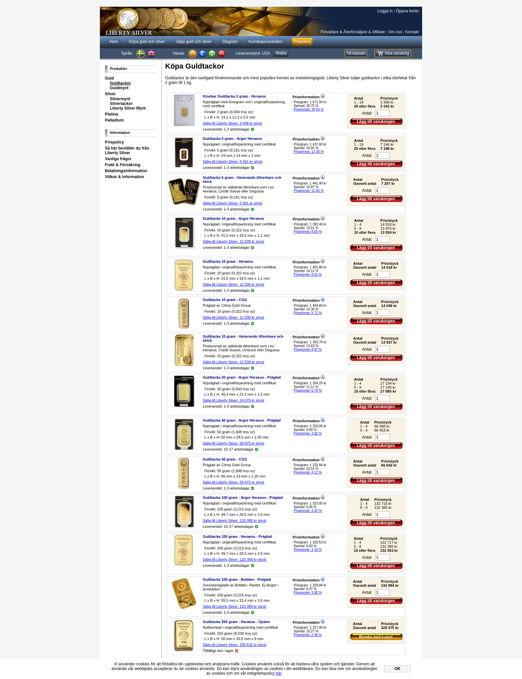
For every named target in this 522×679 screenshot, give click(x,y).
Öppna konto (407, 11)
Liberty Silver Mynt (127, 108)
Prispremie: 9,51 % (308, 274)
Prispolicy (114, 142)
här (278, 673)
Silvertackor (121, 103)
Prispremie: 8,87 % (308, 349)
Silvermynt (120, 99)
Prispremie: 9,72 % (308, 313)
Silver (110, 94)
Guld (109, 78)
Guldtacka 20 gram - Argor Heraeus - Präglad (242, 377)
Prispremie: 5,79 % (308, 390)
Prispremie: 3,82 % (308, 433)
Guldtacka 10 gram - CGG (225, 300)
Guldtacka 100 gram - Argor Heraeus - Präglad (243, 498)
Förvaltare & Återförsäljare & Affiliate (353, 32)
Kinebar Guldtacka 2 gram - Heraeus (234, 96)
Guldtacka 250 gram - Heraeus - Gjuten (236, 622)
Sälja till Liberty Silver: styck (232, 123)
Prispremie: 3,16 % (308, 549)
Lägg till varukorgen (376, 121)
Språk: (127, 53)
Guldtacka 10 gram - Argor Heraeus (233, 218)
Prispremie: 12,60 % (309, 190)
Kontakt (412, 32)
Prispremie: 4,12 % (308, 472)
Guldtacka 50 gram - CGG (225, 459)
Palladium (114, 120)
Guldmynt (119, 88)
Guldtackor (120, 83)
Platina (111, 114)
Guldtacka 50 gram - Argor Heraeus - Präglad (242, 420)
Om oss (395, 32)
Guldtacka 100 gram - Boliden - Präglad (237, 579)
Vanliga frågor (118, 159)
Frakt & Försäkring (122, 165)
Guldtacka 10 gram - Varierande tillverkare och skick (243, 338)
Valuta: (179, 53)
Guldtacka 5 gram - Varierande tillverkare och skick (242, 179)
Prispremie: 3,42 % (308, 510)
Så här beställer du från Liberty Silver (127, 150)
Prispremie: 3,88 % (308, 592)
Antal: (367, 113)
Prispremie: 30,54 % (309, 109)
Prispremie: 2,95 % (308, 635)
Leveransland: (253, 53)
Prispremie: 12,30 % (309, 152)
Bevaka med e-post (375, 637)
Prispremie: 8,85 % (308, 231)
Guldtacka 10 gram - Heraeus (228, 261)
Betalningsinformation (126, 171)
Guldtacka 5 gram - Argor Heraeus (232, 139)
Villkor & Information (124, 176)
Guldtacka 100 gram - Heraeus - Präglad (237, 536)
